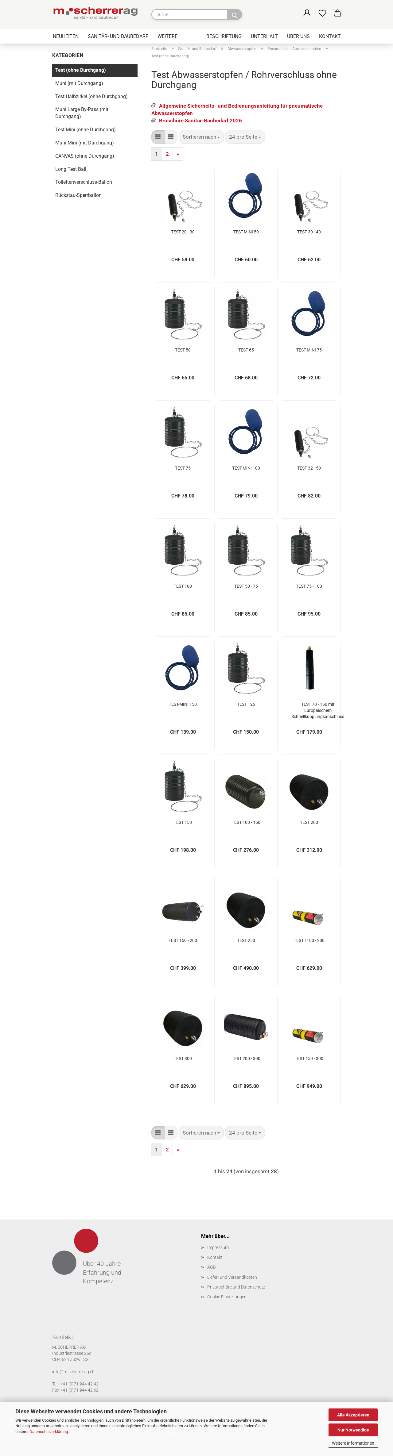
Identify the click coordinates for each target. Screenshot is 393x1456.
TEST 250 (246, 940)
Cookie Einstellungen (227, 1296)
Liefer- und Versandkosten (232, 1277)
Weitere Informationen (353, 1443)
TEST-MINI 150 (183, 704)
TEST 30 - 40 (309, 231)
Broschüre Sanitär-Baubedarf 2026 (200, 120)
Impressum (218, 1247)
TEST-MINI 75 (309, 350)
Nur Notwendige (353, 1429)
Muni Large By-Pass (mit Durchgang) (81, 112)
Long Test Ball (70, 169)
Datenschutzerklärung (48, 1431)
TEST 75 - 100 (309, 586)
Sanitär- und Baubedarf (118, 36)
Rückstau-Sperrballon (78, 195)
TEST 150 (183, 822)
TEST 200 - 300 (246, 1058)
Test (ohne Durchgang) (80, 70)
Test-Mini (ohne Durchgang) (85, 130)
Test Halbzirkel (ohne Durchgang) (91, 96)
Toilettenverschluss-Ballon (83, 182)
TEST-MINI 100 (246, 468)
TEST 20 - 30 (183, 231)
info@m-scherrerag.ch (73, 1371)
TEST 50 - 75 (246, 586)
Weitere (167, 36)
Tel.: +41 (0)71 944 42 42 (75, 1383)
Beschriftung (224, 36)
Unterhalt (264, 36)
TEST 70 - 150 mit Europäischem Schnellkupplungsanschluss (317, 710)
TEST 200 (309, 822)
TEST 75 (183, 468)
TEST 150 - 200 (183, 940)
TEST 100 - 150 (246, 822)
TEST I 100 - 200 (309, 940)
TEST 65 (246, 350)
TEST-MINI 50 (246, 231)
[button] (307, 13)
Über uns (298, 36)
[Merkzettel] (322, 13)
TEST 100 (183, 586)
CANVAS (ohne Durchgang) (84, 156)
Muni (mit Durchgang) (79, 83)
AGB (211, 1267)
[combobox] (201, 137)
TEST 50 (183, 350)
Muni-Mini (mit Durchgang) (84, 143)
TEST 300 (183, 1058)
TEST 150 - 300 (309, 1058)
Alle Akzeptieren (353, 1414)
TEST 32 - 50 (309, 468)
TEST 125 (246, 704)
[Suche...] (234, 14)
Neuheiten (66, 36)
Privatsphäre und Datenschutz (236, 1287)
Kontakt (330, 36)
